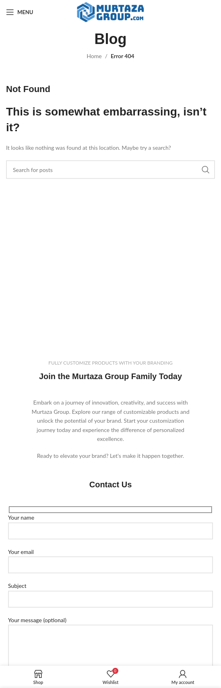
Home (94, 55)
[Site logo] (110, 11)
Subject (110, 592)
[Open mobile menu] (19, 12)
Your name (110, 523)
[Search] (110, 169)
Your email (110, 558)
